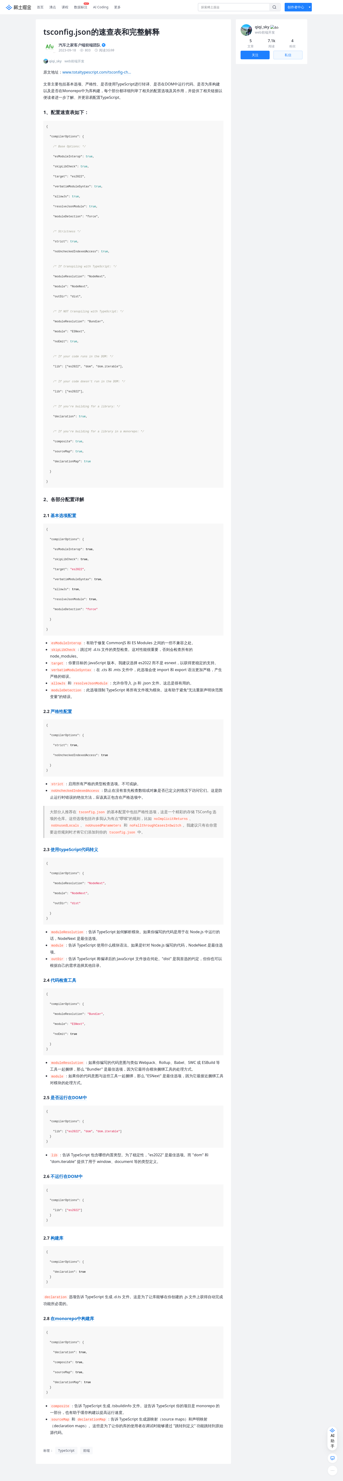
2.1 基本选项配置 (256, 99)
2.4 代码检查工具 (256, 122)
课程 (65, 7)
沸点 (52, 7)
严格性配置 (61, 711)
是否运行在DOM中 (68, 1097)
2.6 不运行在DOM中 (259, 137)
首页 (40, 7)
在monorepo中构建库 (72, 1318)
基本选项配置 (63, 515)
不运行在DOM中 (66, 1176)
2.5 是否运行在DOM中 (260, 130)
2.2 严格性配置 (255, 107)
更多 (117, 7)
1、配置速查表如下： (256, 82)
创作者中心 (296, 7)
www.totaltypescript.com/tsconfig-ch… (96, 72)
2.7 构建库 (251, 145)
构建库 (56, 1238)
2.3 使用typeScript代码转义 (264, 114)
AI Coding (100, 7)
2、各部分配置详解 (254, 91)
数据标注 (81, 6)
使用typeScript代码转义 (74, 849)
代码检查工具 (63, 980)
